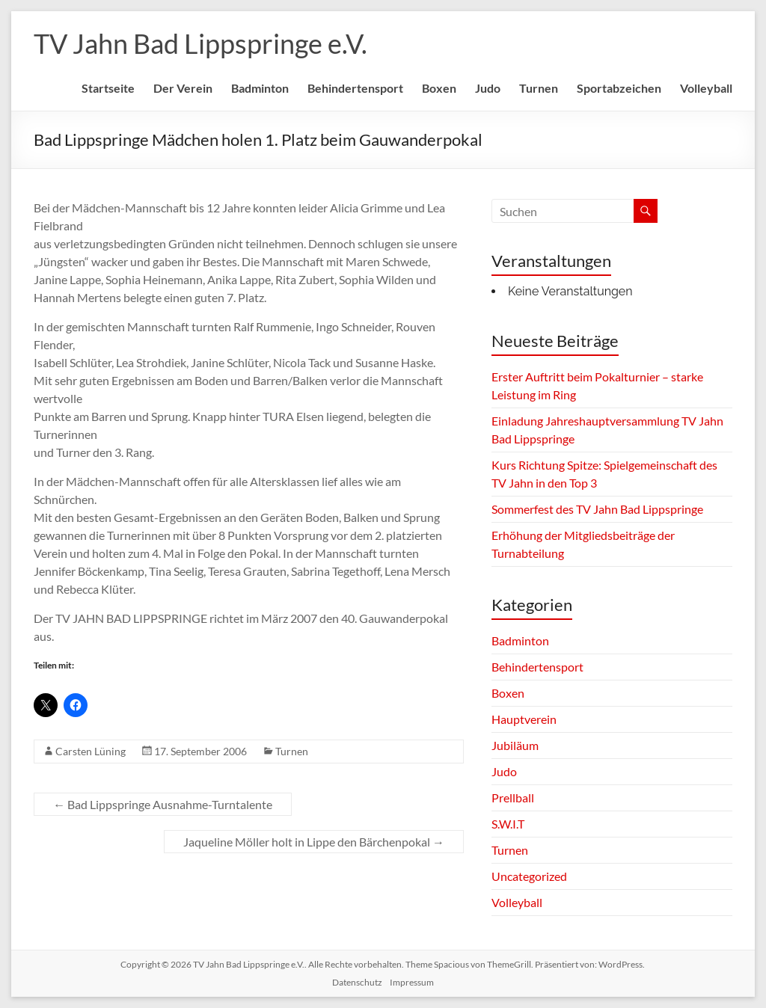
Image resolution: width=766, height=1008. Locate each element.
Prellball (512, 797)
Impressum (412, 982)
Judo (487, 88)
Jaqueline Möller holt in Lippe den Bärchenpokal (313, 842)
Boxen (439, 88)
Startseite (108, 88)
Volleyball (706, 88)
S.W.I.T (507, 824)
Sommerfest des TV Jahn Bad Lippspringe (597, 509)
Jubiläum (515, 745)
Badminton (260, 88)
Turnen (538, 88)
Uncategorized (529, 876)
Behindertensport (355, 88)
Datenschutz (357, 982)
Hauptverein (524, 719)
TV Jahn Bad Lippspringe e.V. (200, 43)
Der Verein (182, 88)
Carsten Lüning (90, 751)
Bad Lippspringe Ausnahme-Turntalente (162, 804)
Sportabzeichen (619, 88)
